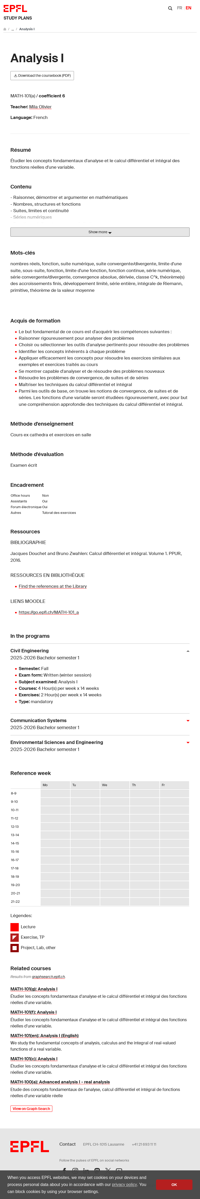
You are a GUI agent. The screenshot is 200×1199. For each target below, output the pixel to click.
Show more (100, 232)
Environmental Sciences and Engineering (97, 746)
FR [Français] (179, 8)
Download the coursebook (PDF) (42, 75)
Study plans (18, 18)
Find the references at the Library (53, 586)
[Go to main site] (5, 29)
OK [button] (174, 1185)
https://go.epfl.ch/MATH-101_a (49, 612)
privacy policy (124, 1184)
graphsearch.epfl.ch (48, 976)
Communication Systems (97, 724)
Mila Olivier (40, 107)
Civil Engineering (97, 654)
